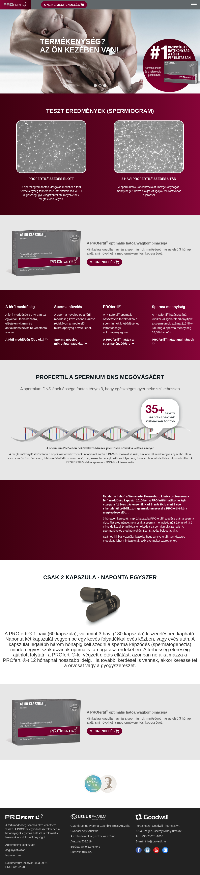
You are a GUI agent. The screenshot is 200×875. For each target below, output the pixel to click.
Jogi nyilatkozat (15, 850)
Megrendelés (104, 262)
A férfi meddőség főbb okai (26, 339)
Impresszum (13, 855)
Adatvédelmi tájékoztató (20, 844)
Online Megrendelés (64, 4)
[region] (100, 46)
